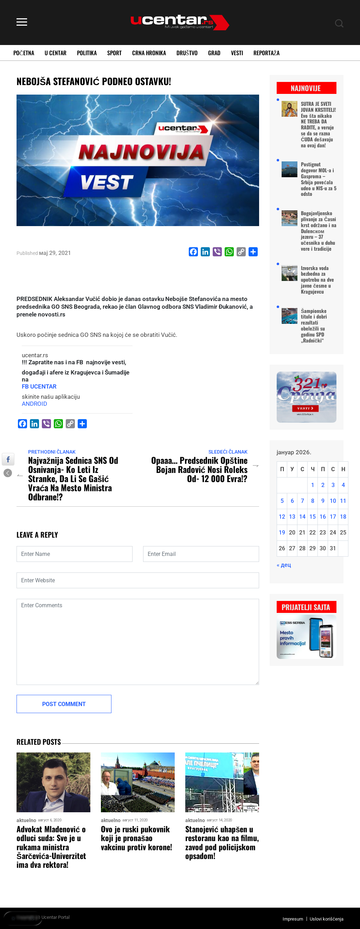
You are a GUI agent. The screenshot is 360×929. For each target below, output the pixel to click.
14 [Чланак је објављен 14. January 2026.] (302, 516)
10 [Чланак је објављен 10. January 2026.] (333, 501)
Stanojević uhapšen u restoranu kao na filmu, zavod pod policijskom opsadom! (222, 842)
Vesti (237, 53)
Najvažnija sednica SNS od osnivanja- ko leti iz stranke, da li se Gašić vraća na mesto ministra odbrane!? (73, 478)
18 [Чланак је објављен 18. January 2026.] (343, 516)
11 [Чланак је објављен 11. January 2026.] (343, 501)
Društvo (187, 53)
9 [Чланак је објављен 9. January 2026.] (322, 501)
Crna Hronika (149, 53)
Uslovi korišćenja (326, 919)
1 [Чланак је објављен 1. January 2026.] (312, 485)
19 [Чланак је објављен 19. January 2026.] (282, 532)
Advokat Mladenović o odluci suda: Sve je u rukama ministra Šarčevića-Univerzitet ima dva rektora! (51, 847)
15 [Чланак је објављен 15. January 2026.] (312, 516)
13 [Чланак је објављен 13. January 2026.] (292, 516)
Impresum (293, 919)
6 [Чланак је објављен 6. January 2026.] (292, 501)
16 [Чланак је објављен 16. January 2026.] (323, 516)
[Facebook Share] (8, 459)
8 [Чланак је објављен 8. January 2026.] (312, 501)
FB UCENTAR (39, 386)
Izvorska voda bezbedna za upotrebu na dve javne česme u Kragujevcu (317, 280)
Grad (214, 53)
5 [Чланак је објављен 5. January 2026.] (282, 501)
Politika (87, 53)
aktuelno (26, 820)
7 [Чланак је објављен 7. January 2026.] (302, 501)
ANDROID (34, 403)
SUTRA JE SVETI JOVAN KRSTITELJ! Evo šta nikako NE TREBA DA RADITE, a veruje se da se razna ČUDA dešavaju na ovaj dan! (318, 124)
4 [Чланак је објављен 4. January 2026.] (343, 485)
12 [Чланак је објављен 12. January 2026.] (282, 516)
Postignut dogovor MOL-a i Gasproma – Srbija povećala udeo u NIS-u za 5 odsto (318, 179)
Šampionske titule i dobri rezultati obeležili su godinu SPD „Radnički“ (314, 326)
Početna (23, 53)
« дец (284, 565)
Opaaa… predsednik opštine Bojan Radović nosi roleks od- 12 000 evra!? (199, 469)
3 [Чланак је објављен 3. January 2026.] (333, 485)
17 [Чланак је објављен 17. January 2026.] (333, 516)
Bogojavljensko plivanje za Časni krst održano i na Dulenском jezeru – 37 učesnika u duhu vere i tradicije (318, 231)
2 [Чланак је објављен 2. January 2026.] (322, 485)
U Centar (55, 53)
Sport (114, 53)
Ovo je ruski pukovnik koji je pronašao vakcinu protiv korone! (136, 838)
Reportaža (266, 53)
